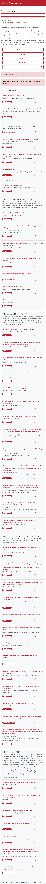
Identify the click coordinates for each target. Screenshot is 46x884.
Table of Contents (22, 50)
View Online (7, 102)
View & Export (22, 15)
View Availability (9, 132)
